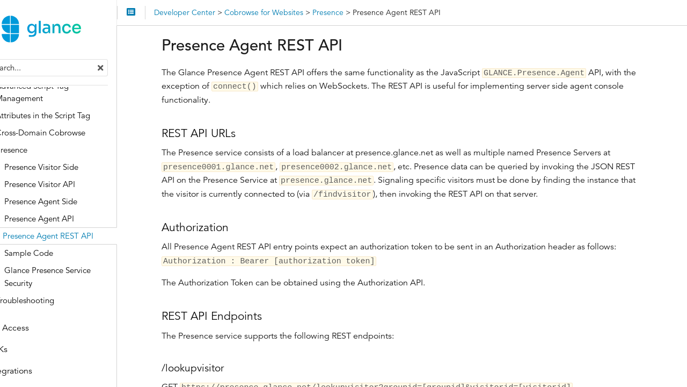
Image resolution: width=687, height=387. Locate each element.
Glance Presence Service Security (81, 278)
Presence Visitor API (73, 186)
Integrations (43, 373)
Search (9, 61)
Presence (45, 152)
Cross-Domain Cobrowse (74, 135)
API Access (42, 330)
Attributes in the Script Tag (77, 117)
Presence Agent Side (74, 203)
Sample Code (62, 255)
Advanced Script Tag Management (66, 93)
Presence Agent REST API (81, 238)
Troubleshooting (59, 302)
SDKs (31, 351)
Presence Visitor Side (75, 169)
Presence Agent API (73, 221)
